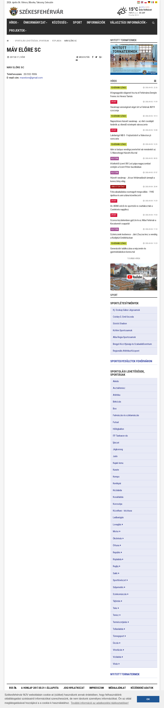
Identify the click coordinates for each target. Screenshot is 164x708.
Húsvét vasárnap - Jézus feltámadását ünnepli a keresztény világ (132, 179)
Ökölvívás (117, 538)
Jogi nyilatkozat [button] (74, 688)
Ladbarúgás (118, 517)
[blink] (156, 2)
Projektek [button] (18, 32)
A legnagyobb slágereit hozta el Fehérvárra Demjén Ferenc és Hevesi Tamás (133, 94)
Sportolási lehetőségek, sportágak (32, 40)
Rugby (116, 566)
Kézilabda (117, 490)
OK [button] (148, 699)
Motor (116, 531)
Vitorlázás (117, 649)
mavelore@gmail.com (31, 77)
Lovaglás (117, 524)
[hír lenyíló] (155, 81)
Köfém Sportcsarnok (122, 330)
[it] (153, 2)
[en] (142, 2)
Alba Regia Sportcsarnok (124, 337)
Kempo (116, 476)
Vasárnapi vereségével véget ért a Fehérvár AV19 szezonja (132, 109)
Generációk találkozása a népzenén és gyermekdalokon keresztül (128, 250)
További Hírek (133, 258)
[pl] (145, 2)
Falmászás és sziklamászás (126, 415)
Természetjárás (120, 622)
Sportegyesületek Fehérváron (131, 361)
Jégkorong (118, 449)
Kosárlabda (118, 497)
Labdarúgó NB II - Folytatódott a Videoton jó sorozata (130, 137)
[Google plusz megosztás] (100, 57)
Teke (115, 608)
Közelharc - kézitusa (122, 510)
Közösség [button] (60, 24)
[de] (149, 2)
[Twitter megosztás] (96, 57)
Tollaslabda (118, 629)
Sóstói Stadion (120, 323)
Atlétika (116, 394)
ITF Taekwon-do (120, 435)
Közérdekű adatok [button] (142, 688)
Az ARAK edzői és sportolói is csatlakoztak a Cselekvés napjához (131, 208)
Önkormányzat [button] (35, 24)
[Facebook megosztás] (92, 57)
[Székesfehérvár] (36, 11)
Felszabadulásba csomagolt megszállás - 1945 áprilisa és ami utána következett (132, 193)
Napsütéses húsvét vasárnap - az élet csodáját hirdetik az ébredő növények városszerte (132, 123)
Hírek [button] (14, 24)
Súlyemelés (118, 587)
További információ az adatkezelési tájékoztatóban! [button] (100, 703)
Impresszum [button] (96, 688)
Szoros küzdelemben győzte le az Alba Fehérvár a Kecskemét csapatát (133, 222)
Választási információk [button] (128, 24)
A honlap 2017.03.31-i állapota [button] (40, 688)
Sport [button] (77, 22)
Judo (115, 456)
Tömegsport (118, 636)
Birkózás (117, 401)
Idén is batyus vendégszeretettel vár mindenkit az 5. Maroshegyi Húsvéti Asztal (133, 151)
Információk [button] (96, 22)
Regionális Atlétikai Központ (126, 350)
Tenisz (116, 615)
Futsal (116, 422)
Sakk (115, 573)
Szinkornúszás (120, 594)
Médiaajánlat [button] (117, 688)
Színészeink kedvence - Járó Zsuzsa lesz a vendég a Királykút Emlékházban (133, 236)
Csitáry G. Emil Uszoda (123, 316)
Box (115, 408)
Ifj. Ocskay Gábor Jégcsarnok (126, 310)
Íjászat (116, 442)
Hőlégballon (118, 429)
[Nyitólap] (8, 40)
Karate (116, 469)
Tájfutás (116, 601)
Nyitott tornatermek (124, 674)
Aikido (116, 381)
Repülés (116, 552)
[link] (133, 59)
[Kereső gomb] (153, 23)
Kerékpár (117, 483)
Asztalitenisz (119, 388)
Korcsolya (117, 504)
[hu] (138, 2)
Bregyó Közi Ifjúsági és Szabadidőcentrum (132, 344)
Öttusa (116, 545)
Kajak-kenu (118, 463)
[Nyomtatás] (77, 60)
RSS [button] (11, 688)
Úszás (116, 643)
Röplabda (56, 40)
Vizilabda (117, 657)
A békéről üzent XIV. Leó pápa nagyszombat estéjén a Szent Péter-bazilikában (130, 165)
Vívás (115, 663)
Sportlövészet (119, 580)
